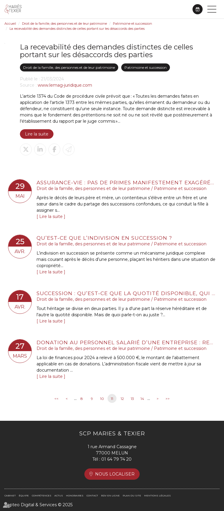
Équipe (24, 495)
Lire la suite (36, 134)
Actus (58, 495)
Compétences (41, 495)
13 (132, 398)
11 (112, 398)
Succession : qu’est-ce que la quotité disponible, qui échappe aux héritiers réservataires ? (126, 293)
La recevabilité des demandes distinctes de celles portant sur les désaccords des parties (77, 29)
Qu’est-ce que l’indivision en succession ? (104, 238)
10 (102, 398)
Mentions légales (157, 495)
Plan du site (132, 495)
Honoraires (74, 495)
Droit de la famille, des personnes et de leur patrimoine (64, 23)
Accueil (10, 23)
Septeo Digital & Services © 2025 (38, 504)
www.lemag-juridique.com (65, 85)
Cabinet (10, 495)
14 (142, 398)
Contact (92, 495)
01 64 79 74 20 (116, 459)
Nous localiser (115, 474)
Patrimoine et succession (132, 23)
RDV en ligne (198, 9)
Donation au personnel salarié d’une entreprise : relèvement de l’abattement (126, 342)
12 (122, 398)
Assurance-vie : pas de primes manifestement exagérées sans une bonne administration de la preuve (126, 182)
